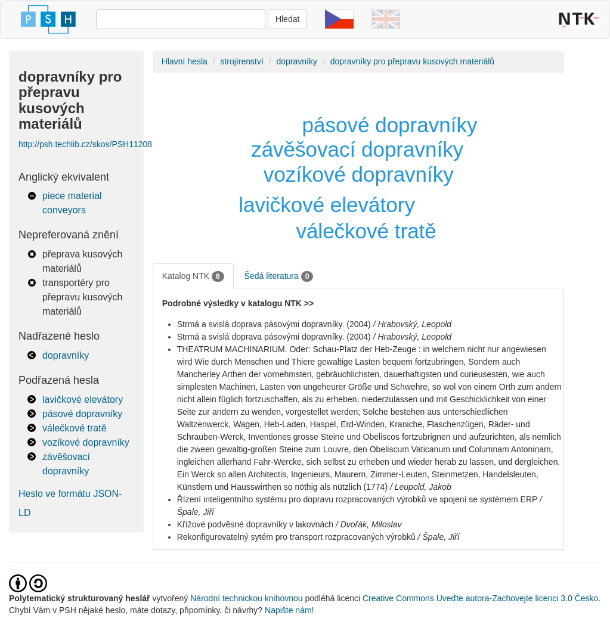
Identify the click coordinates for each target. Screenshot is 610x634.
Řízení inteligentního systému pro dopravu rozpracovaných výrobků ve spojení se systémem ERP (357, 499)
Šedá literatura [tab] (279, 276)
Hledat (287, 19)
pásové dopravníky (82, 414)
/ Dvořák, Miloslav (368, 524)
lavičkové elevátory (82, 399)
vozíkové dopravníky (85, 442)
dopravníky (65, 355)
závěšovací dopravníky (357, 149)
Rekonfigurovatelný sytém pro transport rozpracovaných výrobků (296, 537)
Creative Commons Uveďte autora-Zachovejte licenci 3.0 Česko (480, 598)
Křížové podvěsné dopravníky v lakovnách (255, 524)
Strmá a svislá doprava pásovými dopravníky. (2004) (274, 324)
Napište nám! (289, 610)
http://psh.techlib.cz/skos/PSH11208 (85, 144)
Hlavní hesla (185, 61)
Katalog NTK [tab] (193, 276)
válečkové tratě (74, 428)
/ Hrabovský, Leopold (412, 324)
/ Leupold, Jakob (420, 487)
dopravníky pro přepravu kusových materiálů (412, 61)
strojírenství (241, 61)
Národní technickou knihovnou (246, 598)
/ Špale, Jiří (439, 537)
